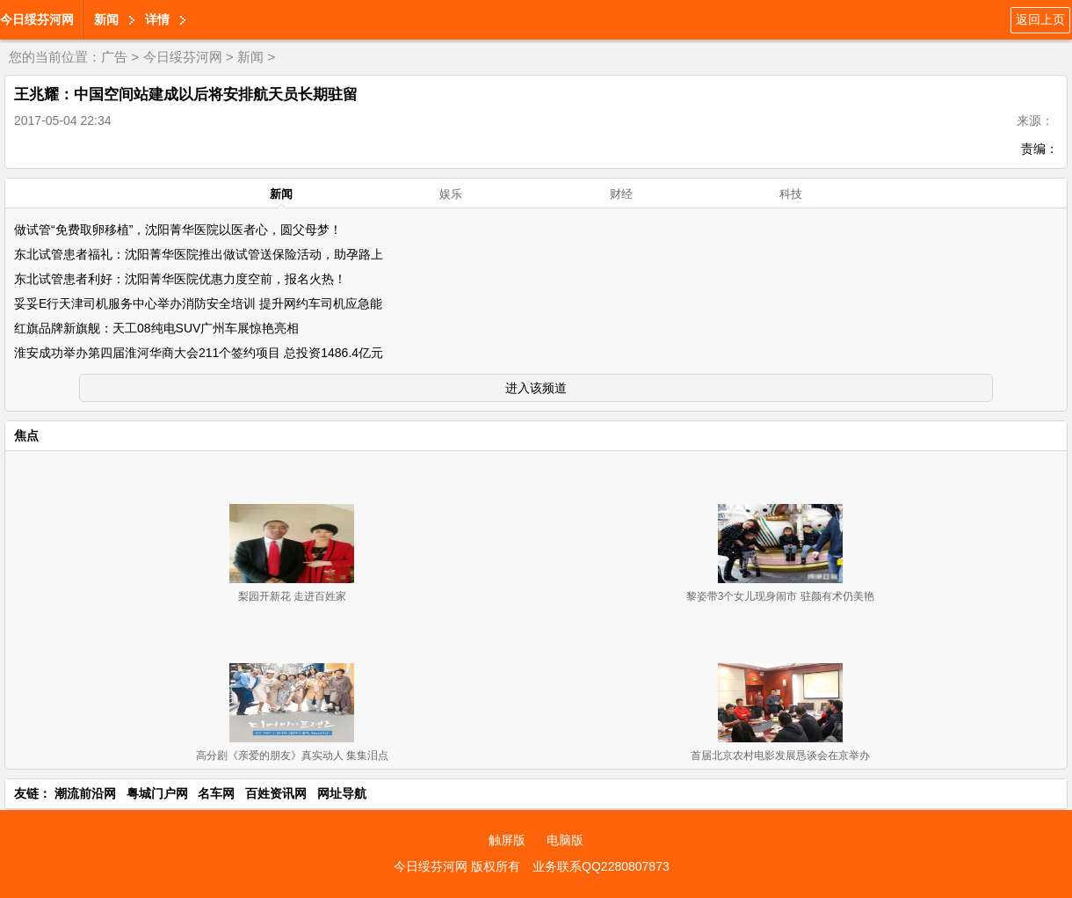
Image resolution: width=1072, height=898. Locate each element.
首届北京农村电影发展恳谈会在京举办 (780, 755)
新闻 (106, 19)
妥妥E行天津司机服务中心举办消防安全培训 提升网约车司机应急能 (198, 303)
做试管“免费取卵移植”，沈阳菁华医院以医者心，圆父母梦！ (178, 230)
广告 (114, 56)
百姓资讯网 (276, 793)
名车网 (216, 793)
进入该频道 (536, 388)
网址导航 (341, 793)
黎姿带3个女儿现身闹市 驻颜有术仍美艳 (780, 596)
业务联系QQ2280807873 (601, 866)
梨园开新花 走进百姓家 (292, 596)
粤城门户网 (157, 793)
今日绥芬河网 (37, 19)
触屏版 (507, 840)
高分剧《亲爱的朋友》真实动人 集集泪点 (292, 755)
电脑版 (565, 840)
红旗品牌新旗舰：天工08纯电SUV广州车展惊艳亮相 (156, 328)
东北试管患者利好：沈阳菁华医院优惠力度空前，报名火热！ (180, 279)
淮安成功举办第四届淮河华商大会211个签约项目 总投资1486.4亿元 (198, 353)
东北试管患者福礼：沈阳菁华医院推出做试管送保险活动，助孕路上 (198, 254)
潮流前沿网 (85, 793)
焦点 (26, 435)
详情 (157, 19)
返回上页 (1040, 19)
